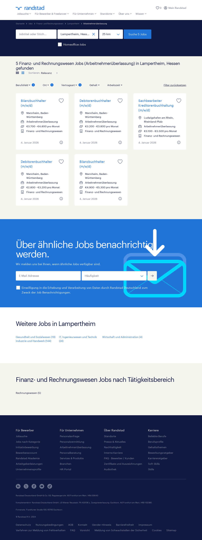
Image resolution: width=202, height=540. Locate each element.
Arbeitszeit (114, 84)
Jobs (30, 23)
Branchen (65, 463)
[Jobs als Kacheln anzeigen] (22, 72)
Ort (48, 84)
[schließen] (93, 34)
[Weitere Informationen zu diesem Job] (61, 142)
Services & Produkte (72, 458)
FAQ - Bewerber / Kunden (119, 458)
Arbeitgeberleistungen (29, 463)
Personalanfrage (69, 436)
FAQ (72, 530)
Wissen (141, 13)
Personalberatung (70, 452)
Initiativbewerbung (27, 447)
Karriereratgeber (158, 458)
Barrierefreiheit (125, 524)
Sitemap (171, 530)
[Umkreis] (111, 34)
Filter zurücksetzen (175, 84)
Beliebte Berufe (157, 436)
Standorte (107, 13)
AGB (70, 524)
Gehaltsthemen (157, 447)
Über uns (125, 13)
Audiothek (110, 469)
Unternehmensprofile (28, 469)
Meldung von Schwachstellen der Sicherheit (121, 530)
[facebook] (34, 487)
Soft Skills (154, 463)
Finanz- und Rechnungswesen (49, 23)
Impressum (145, 524)
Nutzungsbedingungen (49, 524)
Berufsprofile (155, 441)
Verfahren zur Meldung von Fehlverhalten (40, 530)
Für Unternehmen (84, 13)
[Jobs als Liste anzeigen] (17, 72)
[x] (26, 487)
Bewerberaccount (26, 452)
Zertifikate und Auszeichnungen (123, 463)
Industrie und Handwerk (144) (33, 340)
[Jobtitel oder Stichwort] (36, 34)
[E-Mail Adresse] (48, 276)
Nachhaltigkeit (112, 447)
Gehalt (94, 84)
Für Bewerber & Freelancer (52, 13)
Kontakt (82, 524)
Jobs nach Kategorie (28, 441)
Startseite (20, 23)
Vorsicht (85, 530)
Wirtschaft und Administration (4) (122, 336)
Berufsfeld (25, 84)
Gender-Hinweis (101, 524)
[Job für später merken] (61, 100)
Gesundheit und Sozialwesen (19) (35, 336)
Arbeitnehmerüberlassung (75, 447)
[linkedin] (18, 487)
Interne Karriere (113, 452)
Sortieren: (34, 72)
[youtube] (41, 487)
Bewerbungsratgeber (160, 452)
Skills (151, 469)
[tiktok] (49, 487)
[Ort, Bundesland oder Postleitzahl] (77, 34)
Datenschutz (23, 524)
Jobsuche (24, 13)
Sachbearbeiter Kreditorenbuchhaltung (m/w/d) (156, 105)
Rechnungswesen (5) (28, 392)
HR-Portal (65, 469)
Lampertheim (73, 23)
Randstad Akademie (28, 458)
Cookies (157, 530)
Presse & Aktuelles (115, 441)
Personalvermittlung (72, 441)
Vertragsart (71, 84)
